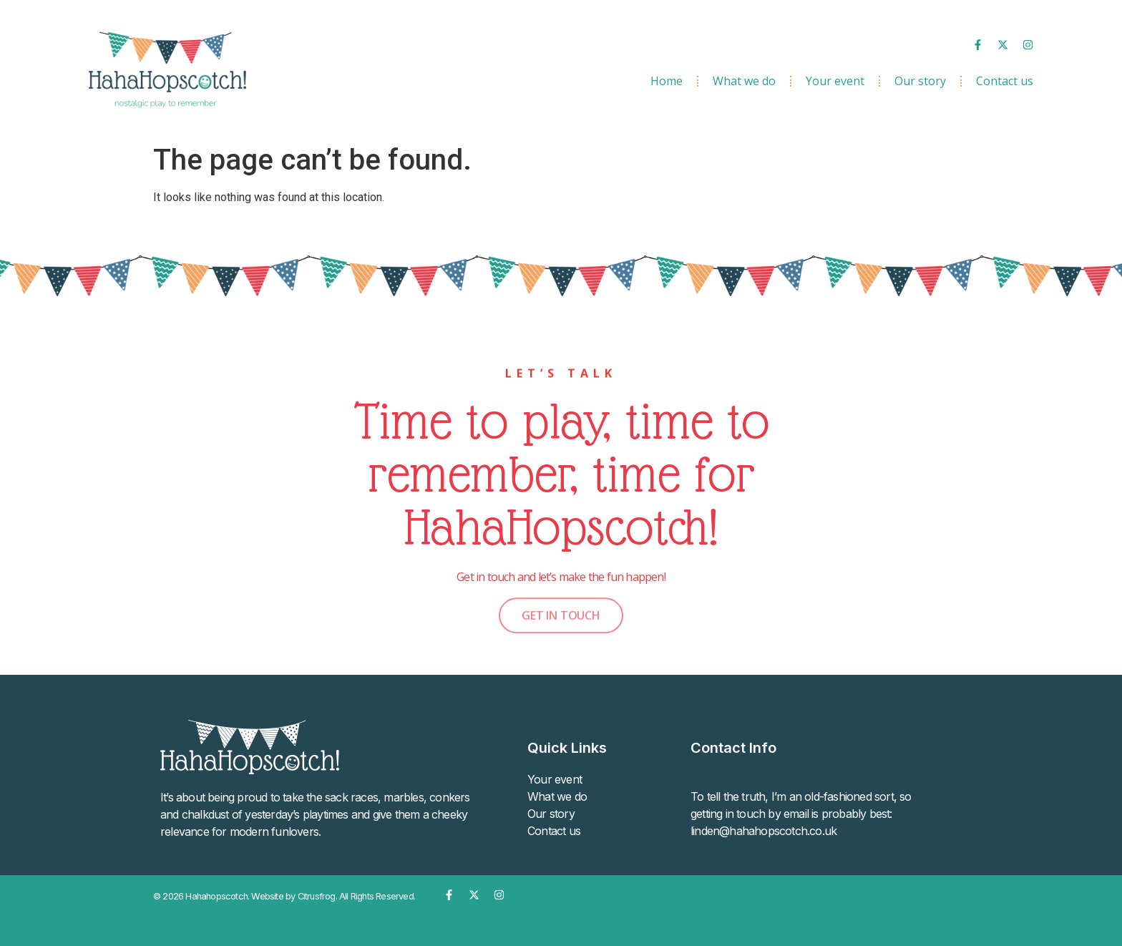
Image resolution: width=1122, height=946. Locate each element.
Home (666, 81)
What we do (744, 81)
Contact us (1004, 81)
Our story (920, 81)
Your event (835, 81)
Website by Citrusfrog (293, 896)
